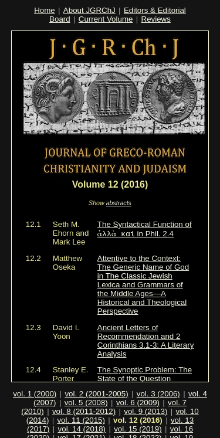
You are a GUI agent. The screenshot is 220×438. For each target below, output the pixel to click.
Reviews (156, 19)
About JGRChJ (89, 10)
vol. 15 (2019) (138, 416)
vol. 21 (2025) (122, 433)
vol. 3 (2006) (158, 380)
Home (44, 10)
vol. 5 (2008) (86, 389)
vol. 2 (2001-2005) (96, 380)
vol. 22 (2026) (178, 433)
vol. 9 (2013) (145, 398)
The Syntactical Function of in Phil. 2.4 (144, 229)
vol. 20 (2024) (66, 433)
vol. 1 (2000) (34, 380)
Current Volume (106, 19)
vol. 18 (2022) (138, 424)
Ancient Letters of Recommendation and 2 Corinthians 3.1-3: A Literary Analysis (145, 340)
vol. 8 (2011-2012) (84, 398)
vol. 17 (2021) (82, 424)
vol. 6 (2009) (138, 389)
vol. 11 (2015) (81, 407)
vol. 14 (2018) (82, 416)
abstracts (118, 202)
